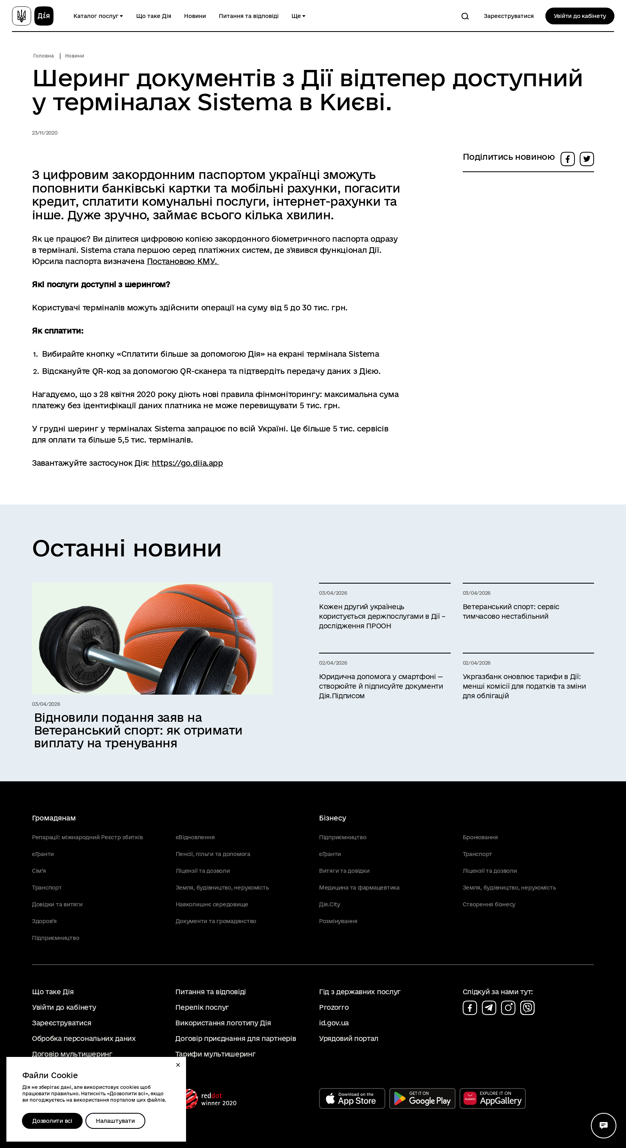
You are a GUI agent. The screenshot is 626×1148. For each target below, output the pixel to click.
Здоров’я (44, 921)
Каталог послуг (96, 16)
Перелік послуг (202, 1007)
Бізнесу (332, 818)
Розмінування (338, 921)
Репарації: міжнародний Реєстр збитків (87, 837)
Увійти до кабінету (580, 16)
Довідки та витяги (57, 904)
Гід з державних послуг (360, 991)
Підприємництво (55, 938)
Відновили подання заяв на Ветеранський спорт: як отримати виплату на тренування (138, 730)
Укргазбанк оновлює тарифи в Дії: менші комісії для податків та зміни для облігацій (524, 686)
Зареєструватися (509, 16)
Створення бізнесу (489, 904)
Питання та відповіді (249, 16)
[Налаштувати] (115, 1121)
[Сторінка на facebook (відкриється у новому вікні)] (470, 1008)
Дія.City (329, 904)
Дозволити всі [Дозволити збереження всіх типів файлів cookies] (52, 1121)
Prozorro (334, 1007)
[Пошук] (465, 16)
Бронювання (480, 837)
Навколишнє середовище (212, 904)
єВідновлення (195, 837)
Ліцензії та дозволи (203, 871)
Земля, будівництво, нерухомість (222, 887)
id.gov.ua (334, 1023)
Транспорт (47, 887)
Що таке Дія (153, 16)
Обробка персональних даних (84, 1038)
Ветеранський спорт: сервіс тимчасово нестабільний (511, 611)
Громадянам (54, 818)
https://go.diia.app (187, 463)
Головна (43, 55)
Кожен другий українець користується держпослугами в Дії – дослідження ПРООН (382, 616)
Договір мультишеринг (72, 1054)
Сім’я (39, 871)
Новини (195, 16)
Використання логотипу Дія (223, 1023)
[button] (178, 1065)
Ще (296, 16)
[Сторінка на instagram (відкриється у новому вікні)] (508, 1008)
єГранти (43, 854)
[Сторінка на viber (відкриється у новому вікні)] (527, 1008)
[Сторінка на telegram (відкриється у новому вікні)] (489, 1008)
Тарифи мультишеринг (215, 1054)
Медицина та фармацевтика (359, 887)
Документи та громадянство (216, 921)
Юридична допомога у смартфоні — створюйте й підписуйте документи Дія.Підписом (381, 686)
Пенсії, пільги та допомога (213, 854)
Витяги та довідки (344, 871)
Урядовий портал (348, 1038)
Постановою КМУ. (183, 261)
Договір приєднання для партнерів (235, 1038)
